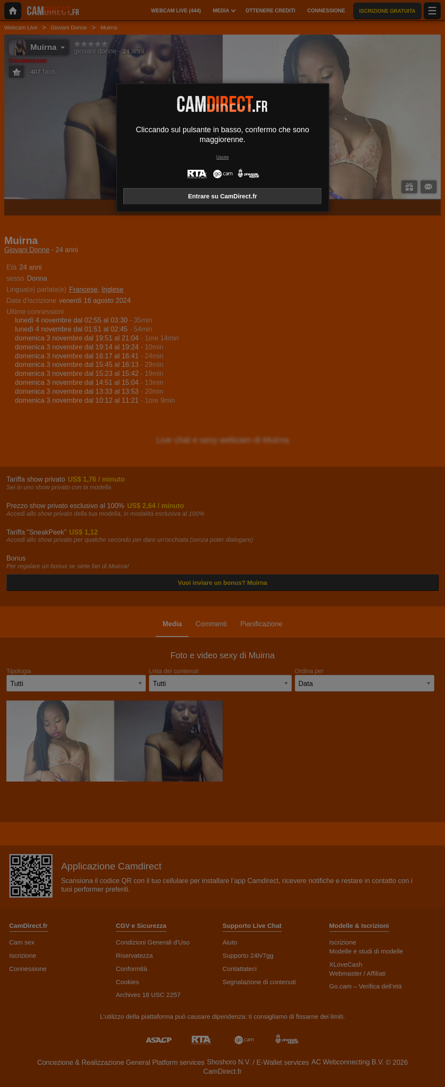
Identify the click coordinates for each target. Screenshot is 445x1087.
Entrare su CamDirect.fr (222, 196)
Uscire (222, 157)
